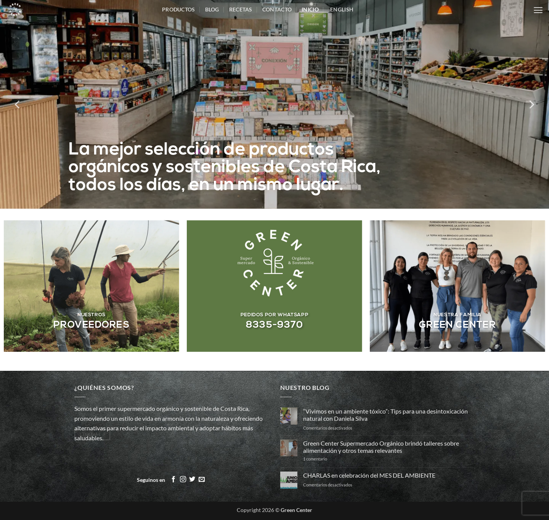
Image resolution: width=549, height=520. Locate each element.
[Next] (531, 104)
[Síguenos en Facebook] (173, 479)
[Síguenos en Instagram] (183, 479)
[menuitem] (341, 9)
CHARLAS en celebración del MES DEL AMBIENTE (369, 475)
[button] (538, 10)
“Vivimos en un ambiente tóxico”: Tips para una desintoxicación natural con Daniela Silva (385, 414)
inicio (310, 9)
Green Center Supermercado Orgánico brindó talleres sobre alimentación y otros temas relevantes (381, 447)
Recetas (240, 9)
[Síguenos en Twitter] (192, 479)
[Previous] (18, 104)
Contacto (277, 9)
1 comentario (328, 458)
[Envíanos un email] (202, 479)
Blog (212, 9)
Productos (178, 9)
